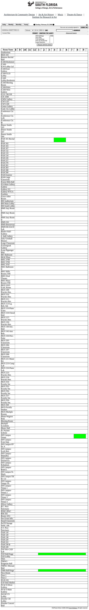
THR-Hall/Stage (42, 39)
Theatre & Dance (74, 14)
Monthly (19, 24)
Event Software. (73, 608)
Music (60, 14)
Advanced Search (71, 33)
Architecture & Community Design (19, 14)
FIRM (51, 36)
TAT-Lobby (42, 37)
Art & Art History (46, 14)
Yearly (26, 24)
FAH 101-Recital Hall (42, 41)
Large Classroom (42, 42)
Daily (4, 24)
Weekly (10, 24)
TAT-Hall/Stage (42, 36)
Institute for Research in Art (44, 17)
